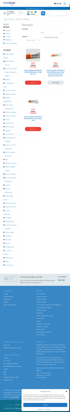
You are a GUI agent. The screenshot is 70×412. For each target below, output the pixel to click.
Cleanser (7, 79)
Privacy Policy (48, 409)
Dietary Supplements (10, 305)
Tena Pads (8, 240)
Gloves (7, 119)
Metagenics (8, 40)
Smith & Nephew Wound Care (45, 316)
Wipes (7, 261)
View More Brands (11, 43)
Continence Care (10, 90)
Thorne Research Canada (43, 332)
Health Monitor (9, 127)
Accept (45, 405)
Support (6, 369)
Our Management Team (11, 363)
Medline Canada (41, 310)
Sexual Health (9, 232)
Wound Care (19, 19)
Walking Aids (9, 258)
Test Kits (7, 243)
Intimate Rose (40, 318)
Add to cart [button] (33, 83)
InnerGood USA (8, 380)
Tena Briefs (8, 236)
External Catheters (10, 112)
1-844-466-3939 (41, 377)
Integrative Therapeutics (43, 324)
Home (5, 19)
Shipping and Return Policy (11, 377)
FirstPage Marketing (20, 408)
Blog (5, 372)
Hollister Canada (41, 302)
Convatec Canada (41, 299)
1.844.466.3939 (14, 397)
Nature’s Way (40, 329)
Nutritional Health (10, 174)
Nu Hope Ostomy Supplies (44, 307)
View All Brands (41, 335)
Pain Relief (8, 218)
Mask (6, 159)
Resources (7, 345)
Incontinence (9, 134)
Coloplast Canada (41, 296)
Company (6, 358)
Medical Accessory (11, 163)
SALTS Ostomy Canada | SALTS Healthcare (48, 305)
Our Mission (7, 361)
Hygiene (7, 130)
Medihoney (39, 313)
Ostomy (7, 185)
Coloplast (8, 30)
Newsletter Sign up (10, 279)
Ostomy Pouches (10, 203)
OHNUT (38, 321)
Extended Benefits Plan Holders (13, 366)
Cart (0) (57, 4)
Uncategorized (9, 247)
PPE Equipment (10, 221)
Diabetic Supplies (10, 94)
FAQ (5, 374)
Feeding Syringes (10, 116)
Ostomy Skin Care (10, 207)
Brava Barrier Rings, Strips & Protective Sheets (11, 72)
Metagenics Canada (42, 326)
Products (11, 19)
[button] (66, 391)
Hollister (7, 33)
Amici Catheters (41, 294)
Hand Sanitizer (9, 123)
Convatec (8, 37)
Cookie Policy (41, 409)
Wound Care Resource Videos (12, 348)
